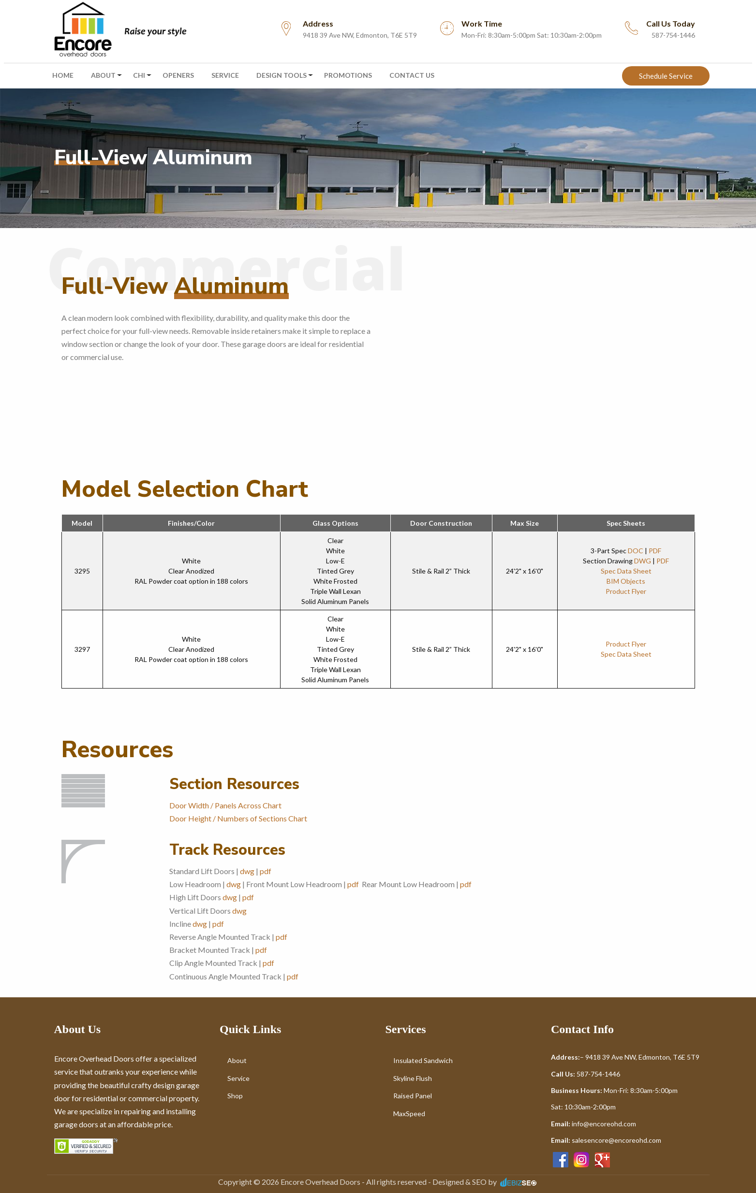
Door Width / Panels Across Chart (225, 805)
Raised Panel (412, 1096)
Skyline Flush (412, 1078)
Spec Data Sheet (626, 571)
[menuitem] (119, 29)
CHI (139, 75)
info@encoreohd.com (604, 1124)
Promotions (348, 75)
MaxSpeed (409, 1113)
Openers (178, 75)
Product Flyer (626, 591)
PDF (655, 550)
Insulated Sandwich (423, 1060)
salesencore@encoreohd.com (616, 1140)
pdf (265, 871)
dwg (247, 871)
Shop (235, 1096)
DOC (635, 550)
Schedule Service (666, 76)
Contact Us (411, 75)
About (103, 75)
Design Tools (281, 75)
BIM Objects (626, 581)
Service (225, 75)
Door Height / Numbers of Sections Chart (238, 818)
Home (63, 75)
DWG (642, 561)
